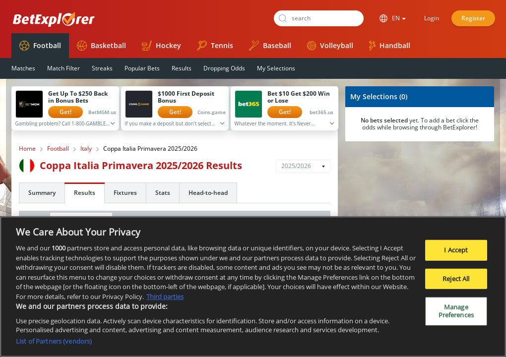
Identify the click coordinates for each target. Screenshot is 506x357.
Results (181, 68)
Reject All (456, 282)
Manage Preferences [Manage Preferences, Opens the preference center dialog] (456, 314)
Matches (23, 68)
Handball (389, 46)
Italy (86, 148)
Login (431, 18)
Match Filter (63, 68)
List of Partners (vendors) (54, 345)
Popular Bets (142, 68)
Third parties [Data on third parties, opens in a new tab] (165, 300)
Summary (42, 192)
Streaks (102, 68)
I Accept (456, 253)
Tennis (215, 46)
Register (473, 18)
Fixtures (125, 192)
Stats (162, 192)
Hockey (161, 46)
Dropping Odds (224, 68)
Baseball (270, 46)
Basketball (101, 46)
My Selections (276, 68)
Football (40, 46)
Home (27, 148)
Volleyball (330, 45)
